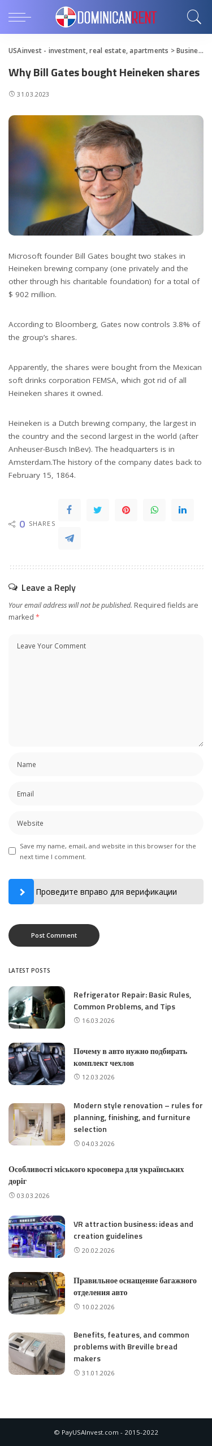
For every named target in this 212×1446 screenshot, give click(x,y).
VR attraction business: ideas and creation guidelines (133, 1230)
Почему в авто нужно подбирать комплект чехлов (130, 1057)
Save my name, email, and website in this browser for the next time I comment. (108, 851)
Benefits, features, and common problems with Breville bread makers (131, 1346)
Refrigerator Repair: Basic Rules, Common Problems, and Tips (132, 1000)
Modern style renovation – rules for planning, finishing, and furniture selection (138, 1117)
